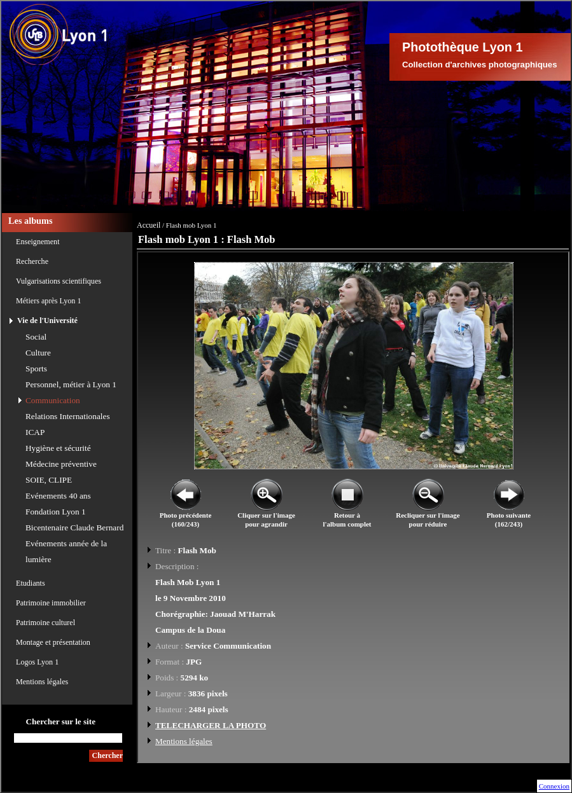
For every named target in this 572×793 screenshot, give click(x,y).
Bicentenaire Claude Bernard (74, 527)
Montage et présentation (53, 642)
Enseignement (38, 241)
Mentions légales (42, 681)
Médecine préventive (61, 464)
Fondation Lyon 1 (55, 511)
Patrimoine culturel (45, 622)
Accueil (148, 225)
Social (35, 336)
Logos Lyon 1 (37, 662)
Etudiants (30, 583)
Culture (38, 352)
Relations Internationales (67, 416)
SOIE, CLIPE (48, 480)
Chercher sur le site (60, 721)
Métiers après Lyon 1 (48, 300)
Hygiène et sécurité (58, 448)
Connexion (554, 786)
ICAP (35, 432)
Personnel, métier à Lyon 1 (70, 384)
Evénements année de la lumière (66, 551)
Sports (36, 368)
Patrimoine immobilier (51, 602)
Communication (52, 400)
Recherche (32, 261)
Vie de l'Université (47, 320)
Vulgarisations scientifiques (58, 281)
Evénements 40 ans (58, 495)
